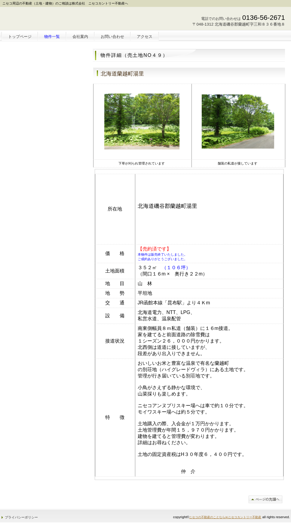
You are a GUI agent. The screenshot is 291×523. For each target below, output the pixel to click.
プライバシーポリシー (21, 517)
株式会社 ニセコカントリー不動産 (45, 20)
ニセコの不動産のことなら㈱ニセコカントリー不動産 (225, 517)
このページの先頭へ (265, 499)
